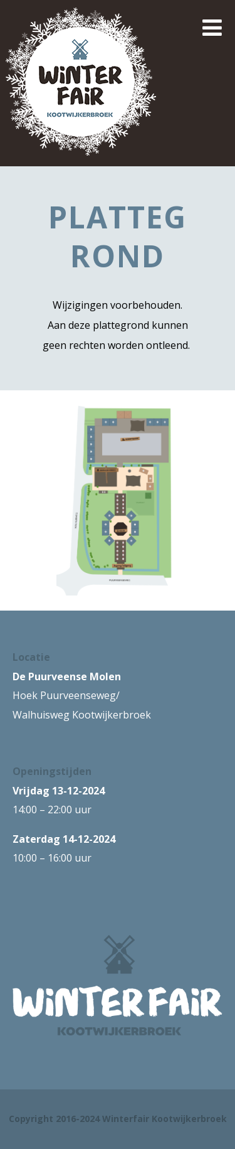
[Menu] (212, 27)
